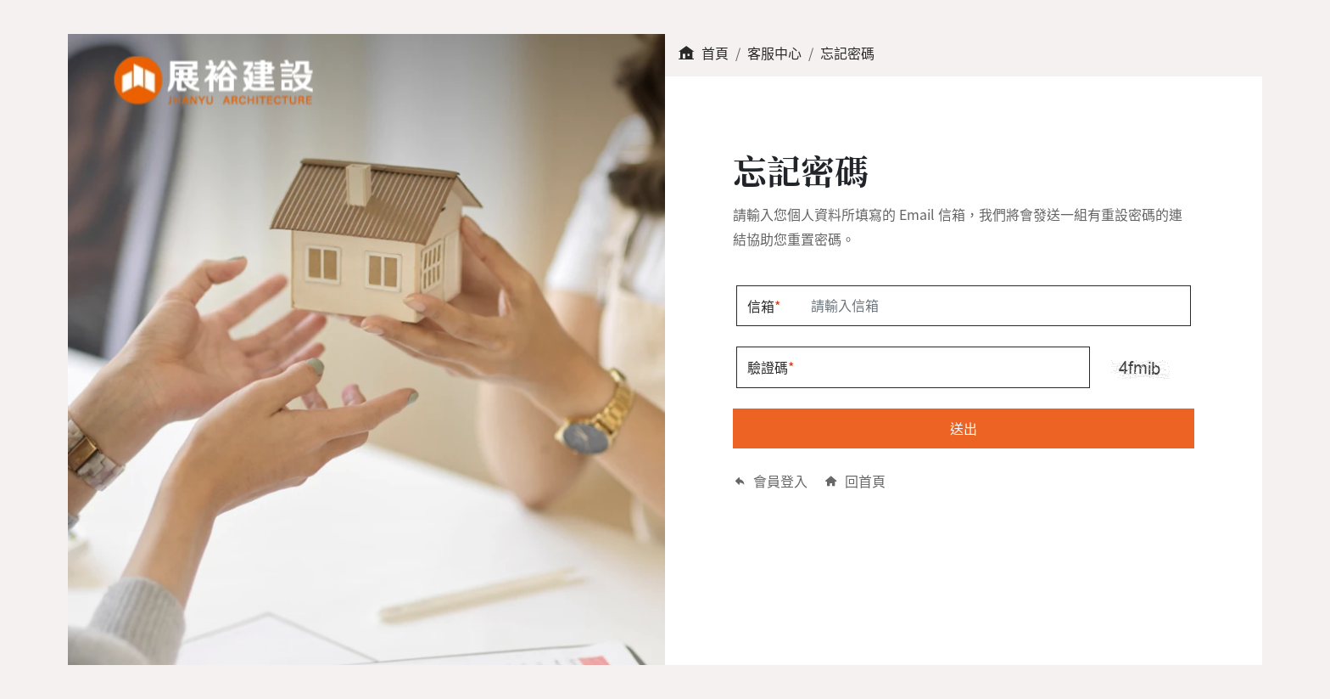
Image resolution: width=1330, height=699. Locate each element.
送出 (963, 428)
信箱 (763, 306)
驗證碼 (770, 367)
